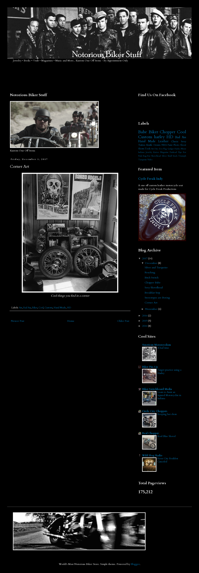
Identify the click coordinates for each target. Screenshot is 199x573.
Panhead (173, 152)
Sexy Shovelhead (154, 287)
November (151, 309)
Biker (34, 307)
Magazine (164, 152)
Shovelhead (156, 156)
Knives (156, 152)
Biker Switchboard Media (157, 389)
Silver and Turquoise (156, 267)
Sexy (183, 141)
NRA (164, 145)
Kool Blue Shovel (166, 436)
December (151, 263)
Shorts (141, 148)
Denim (156, 145)
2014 (145, 326)
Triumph (182, 156)
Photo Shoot (179, 145)
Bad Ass (27, 307)
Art (20, 307)
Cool (41, 307)
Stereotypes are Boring (157, 297)
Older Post (123, 321)
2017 (145, 258)
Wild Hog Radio (152, 455)
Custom (49, 307)
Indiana (141, 152)
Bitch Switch (151, 277)
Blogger (135, 564)
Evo (161, 148)
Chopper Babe (152, 282)
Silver (164, 156)
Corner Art (151, 302)
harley (159, 137)
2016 (145, 315)
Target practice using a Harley (169, 371)
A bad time (163, 348)
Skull (169, 156)
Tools (147, 148)
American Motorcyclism (156, 345)
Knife (149, 145)
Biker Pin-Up (150, 367)
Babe (142, 132)
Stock (175, 156)
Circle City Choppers (154, 411)
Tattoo (141, 145)
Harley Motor (180, 148)
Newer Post (17, 321)
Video (149, 159)
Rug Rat (146, 156)
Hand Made (60, 307)
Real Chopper (150, 433)
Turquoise (142, 159)
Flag (165, 148)
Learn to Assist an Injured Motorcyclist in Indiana (169, 395)
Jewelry (149, 152)
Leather (163, 141)
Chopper (167, 132)
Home (70, 321)
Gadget (170, 148)
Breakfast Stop (152, 292)
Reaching (150, 272)
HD (69, 307)
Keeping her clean (167, 414)
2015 (145, 321)
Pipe (180, 152)
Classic (175, 141)
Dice (156, 148)
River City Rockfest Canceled (167, 460)
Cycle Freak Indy (150, 179)
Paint (169, 145)
